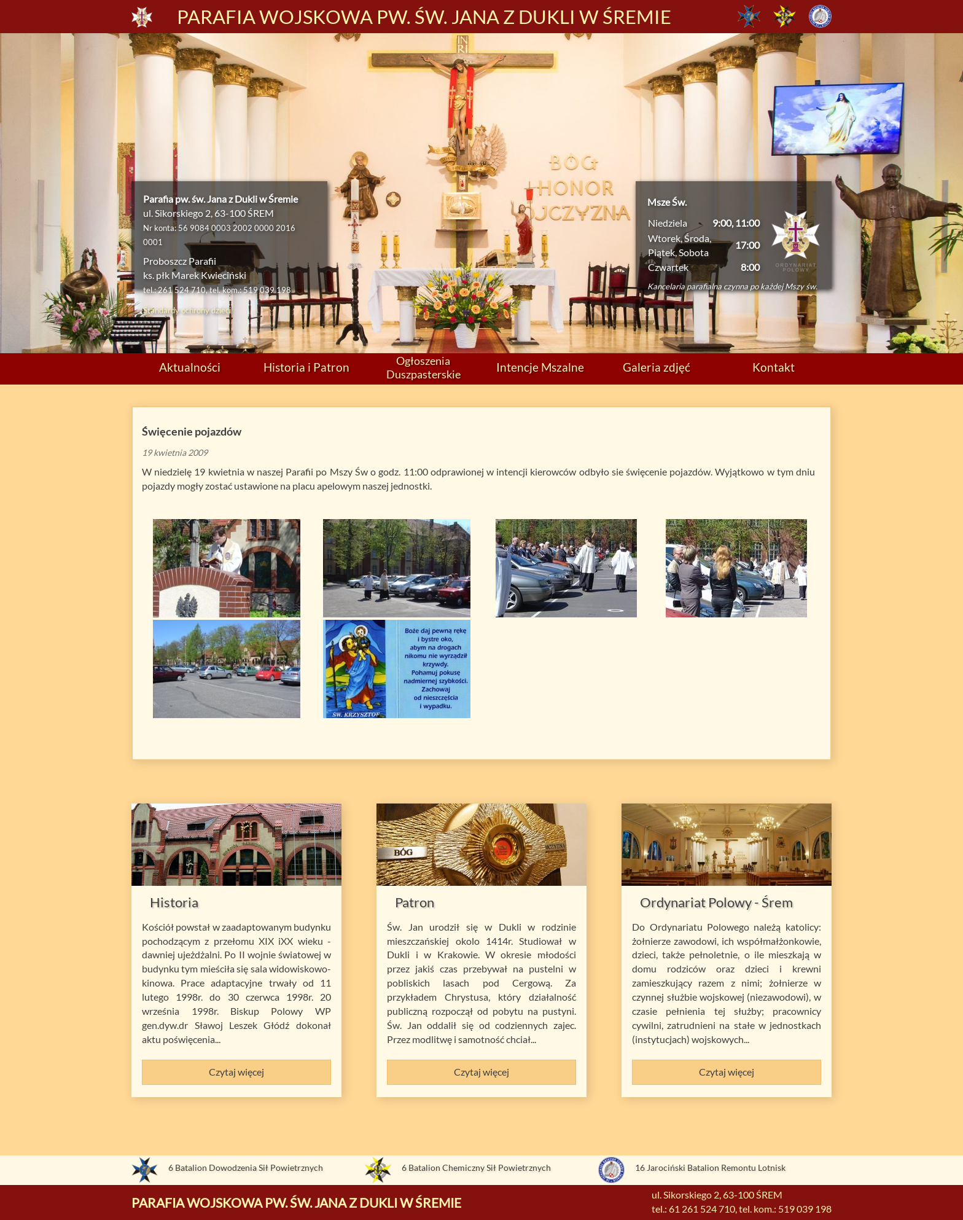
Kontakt (773, 367)
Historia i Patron (306, 367)
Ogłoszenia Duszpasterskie (423, 367)
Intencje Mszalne (540, 367)
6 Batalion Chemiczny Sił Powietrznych (476, 1167)
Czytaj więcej (236, 1071)
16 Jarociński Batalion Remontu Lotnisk (710, 1167)
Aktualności (189, 367)
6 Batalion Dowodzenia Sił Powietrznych (245, 1167)
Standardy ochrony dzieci (187, 310)
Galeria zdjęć (656, 367)
